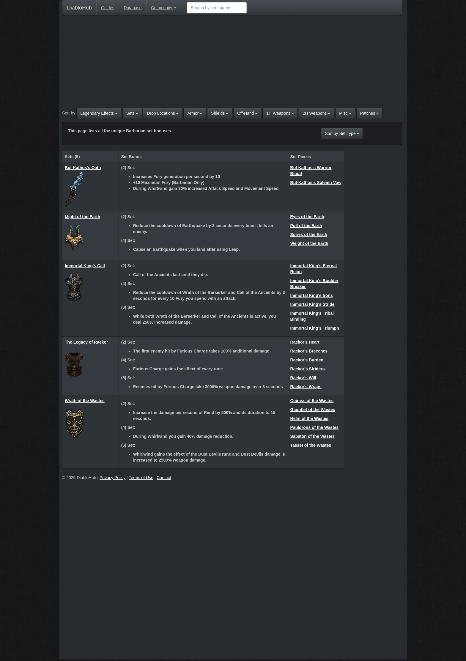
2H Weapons (316, 113)
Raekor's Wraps (306, 386)
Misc (345, 113)
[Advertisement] (232, 63)
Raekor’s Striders (307, 368)
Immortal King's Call (85, 265)
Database (132, 7)
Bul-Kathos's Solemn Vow (315, 182)
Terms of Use (141, 477)
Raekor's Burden (306, 360)
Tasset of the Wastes (310, 445)
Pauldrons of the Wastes (314, 427)
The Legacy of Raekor (86, 342)
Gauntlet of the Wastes (312, 409)
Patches (369, 113)
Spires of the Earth (308, 234)
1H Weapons (280, 113)
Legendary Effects (98, 113)
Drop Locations (162, 113)
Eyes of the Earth (307, 216)
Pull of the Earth (306, 225)
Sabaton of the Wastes (312, 436)
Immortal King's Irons (311, 295)
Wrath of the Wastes (85, 400)
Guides (107, 7)
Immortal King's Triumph (314, 328)
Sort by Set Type (342, 133)
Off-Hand (247, 113)
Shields (219, 113)
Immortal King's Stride (312, 304)
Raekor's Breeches (309, 351)
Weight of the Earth (309, 243)
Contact (164, 477)
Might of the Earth (82, 216)
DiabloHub (79, 7)
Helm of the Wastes (309, 418)
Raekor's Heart (304, 342)
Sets (132, 113)
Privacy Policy (112, 477)
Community (163, 7)
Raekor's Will (303, 377)
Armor (194, 113)
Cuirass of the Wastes (312, 400)
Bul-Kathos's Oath (83, 167)
